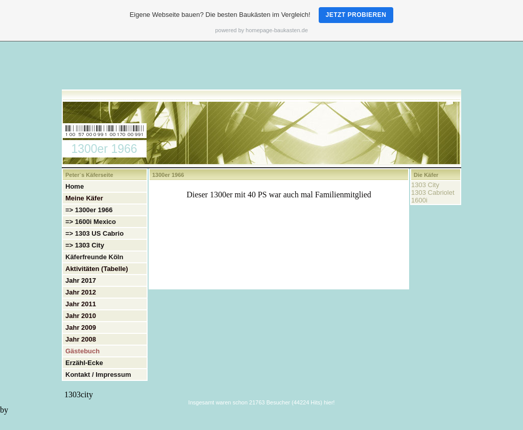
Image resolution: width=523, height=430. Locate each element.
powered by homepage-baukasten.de (261, 30)
